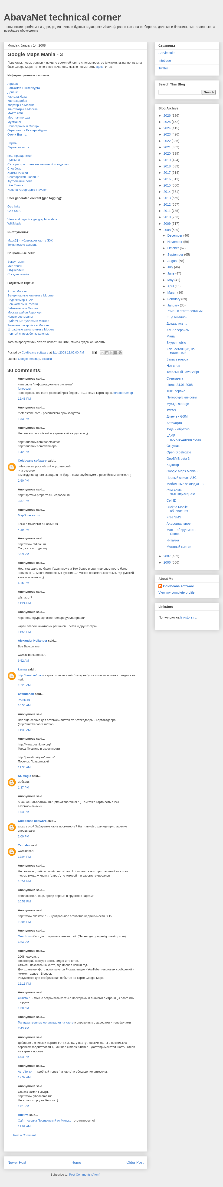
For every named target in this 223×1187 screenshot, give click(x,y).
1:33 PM (23, 419)
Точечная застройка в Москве (28, 325)
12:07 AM (24, 1126)
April (171, 286)
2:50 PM (23, 480)
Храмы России (17, 172)
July (170, 267)
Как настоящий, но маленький (181, 351)
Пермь (12, 143)
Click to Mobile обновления (177, 509)
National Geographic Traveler (27, 189)
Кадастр (173, 465)
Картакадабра (17, 100)
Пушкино (13, 160)
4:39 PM (23, 529)
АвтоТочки (25, 1071)
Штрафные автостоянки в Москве (31, 329)
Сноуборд (14, 168)
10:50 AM (24, 705)
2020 (168, 153)
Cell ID (171, 500)
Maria (171, 336)
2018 (168, 166)
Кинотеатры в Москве (22, 109)
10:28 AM (24, 685)
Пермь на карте (18, 147)
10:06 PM (24, 922)
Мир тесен (14, 266)
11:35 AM (24, 767)
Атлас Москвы (17, 291)
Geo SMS (13, 211)
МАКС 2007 (15, 113)
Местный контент (180, 546)
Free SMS (174, 517)
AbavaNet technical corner (62, 17)
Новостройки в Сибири (23, 126)
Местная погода (18, 117)
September (175, 254)
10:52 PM (24, 901)
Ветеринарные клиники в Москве (30, 295)
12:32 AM (24, 1077)
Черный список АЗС (182, 478)
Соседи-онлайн (18, 274)
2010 (168, 217)
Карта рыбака (17, 96)
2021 (168, 147)
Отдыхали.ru (16, 270)
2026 (168, 115)
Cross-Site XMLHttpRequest (181, 492)
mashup (35, 359)
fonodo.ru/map (123, 393)
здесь (100, 66)
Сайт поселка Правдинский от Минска (44, 1120)
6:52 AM (23, 660)
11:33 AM (24, 730)
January (173, 305)
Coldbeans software (32, 460)
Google (23, 359)
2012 (168, 204)
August (172, 261)
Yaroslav (24, 845)
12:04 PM (24, 856)
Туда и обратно (178, 429)
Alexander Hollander (32, 640)
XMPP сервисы (178, 330)
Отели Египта (16, 134)
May (170, 280)
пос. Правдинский (19, 155)
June (171, 273)
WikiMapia (14, 223)
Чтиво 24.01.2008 (180, 385)
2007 (168, 556)
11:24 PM (24, 603)
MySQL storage (178, 404)
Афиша (12, 83)
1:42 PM (23, 452)
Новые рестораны (20, 316)
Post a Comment (24, 1135)
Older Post (135, 1162)
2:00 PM (23, 836)
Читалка (173, 540)
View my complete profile (176, 592)
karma (22, 669)
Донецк (12, 92)
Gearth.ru (24, 936)
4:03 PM (23, 1057)
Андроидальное (178, 523)
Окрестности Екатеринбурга (27, 130)
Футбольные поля (19, 181)
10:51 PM (24, 881)
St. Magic (24, 776)
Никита (23, 1115)
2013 (168, 198)
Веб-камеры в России (22, 304)
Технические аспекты (22, 244)
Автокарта (174, 423)
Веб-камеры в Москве (22, 308)
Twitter (163, 68)
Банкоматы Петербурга (23, 88)
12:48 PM (24, 398)
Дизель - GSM (177, 416)
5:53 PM (23, 554)
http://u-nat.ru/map (30, 675)
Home (76, 1162)
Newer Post (16, 1162)
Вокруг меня (16, 261)
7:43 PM (23, 1028)
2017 (168, 172)
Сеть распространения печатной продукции (38, 164)
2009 (168, 223)
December (175, 235)
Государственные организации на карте (46, 1022)
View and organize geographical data (32, 219)
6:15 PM (23, 583)
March (172, 292)
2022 (168, 141)
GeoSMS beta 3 (178, 458)
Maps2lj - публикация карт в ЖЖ (30, 240)
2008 (168, 230)
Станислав (26, 694)
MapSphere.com (29, 515)
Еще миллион (177, 317)
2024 (168, 128)
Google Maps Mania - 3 (183, 471)
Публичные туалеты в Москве (28, 321)
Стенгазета (175, 378)
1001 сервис (176, 391)
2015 (168, 185)
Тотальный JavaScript (183, 372)
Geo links (13, 206)
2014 (168, 192)
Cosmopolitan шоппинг (23, 177)
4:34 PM (23, 942)
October (173, 248)
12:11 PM (24, 983)
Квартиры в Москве (21, 105)
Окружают (174, 446)
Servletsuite (166, 53)
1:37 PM (23, 787)
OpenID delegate (179, 452)
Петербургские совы (182, 397)
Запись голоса (177, 359)
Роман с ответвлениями (185, 311)
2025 (168, 122)
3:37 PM (23, 501)
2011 (168, 211)
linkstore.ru (188, 617)
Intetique (164, 60)
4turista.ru (24, 998)
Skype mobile (176, 342)
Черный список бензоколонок (28, 333)
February (174, 299)
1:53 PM (23, 812)
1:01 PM (23, 1106)
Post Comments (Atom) (84, 1174)
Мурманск (14, 122)
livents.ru (24, 699)
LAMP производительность (184, 437)
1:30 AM (23, 1008)
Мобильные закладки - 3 (185, 484)
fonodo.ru (24, 388)
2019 (168, 160)
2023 (168, 134)
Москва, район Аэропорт (24, 312)
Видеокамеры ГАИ (20, 300)
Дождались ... (177, 323)
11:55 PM (24, 632)
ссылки (47, 359)
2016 (168, 179)
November (175, 242)
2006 (168, 562)
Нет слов (173, 365)
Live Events (15, 185)
